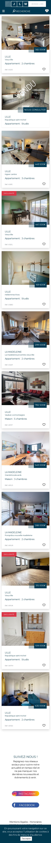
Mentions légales (19, 822)
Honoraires (35, 822)
